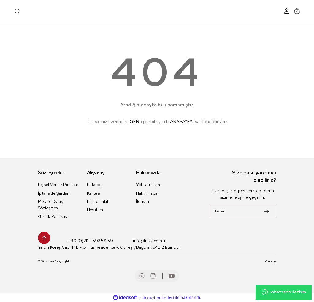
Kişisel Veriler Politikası (58, 184)
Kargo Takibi (99, 201)
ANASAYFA (181, 122)
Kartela (93, 193)
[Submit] (266, 211)
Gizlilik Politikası (52, 216)
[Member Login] (286, 11)
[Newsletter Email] (243, 211)
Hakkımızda (147, 193)
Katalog (94, 184)
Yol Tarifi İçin (148, 184)
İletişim (142, 201)
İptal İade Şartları (54, 193)
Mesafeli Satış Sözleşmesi (50, 205)
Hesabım (95, 209)
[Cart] (297, 11)
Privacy (270, 261)
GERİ (135, 122)
